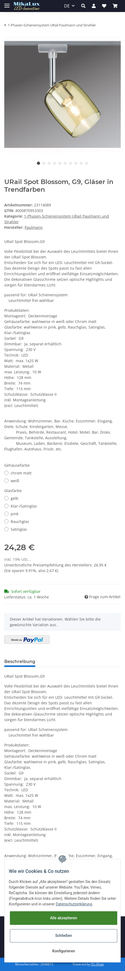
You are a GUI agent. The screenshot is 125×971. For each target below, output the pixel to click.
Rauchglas (20, 521)
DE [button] (67, 6)
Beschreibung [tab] (19, 661)
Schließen (63, 935)
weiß (15, 480)
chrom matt (21, 472)
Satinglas (19, 529)
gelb (14, 498)
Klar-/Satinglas (24, 506)
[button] (83, 6)
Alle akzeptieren (63, 918)
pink (14, 513)
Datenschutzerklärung (74, 904)
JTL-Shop (97, 964)
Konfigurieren (63, 951)
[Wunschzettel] (104, 6)
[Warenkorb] (115, 6)
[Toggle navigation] (7, 3)
